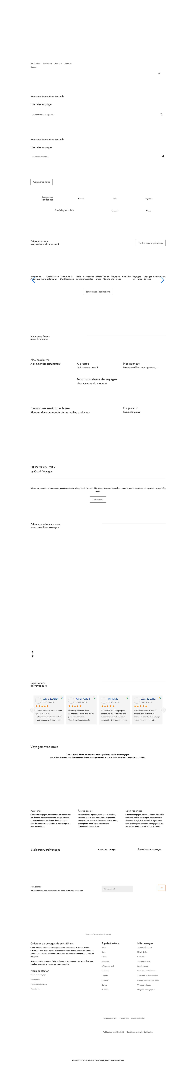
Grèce (104, 956)
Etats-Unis (105, 961)
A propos (58, 63)
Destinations (35, 63)
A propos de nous (88, 29)
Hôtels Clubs (99, 278)
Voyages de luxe (148, 278)
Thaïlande (105, 971)
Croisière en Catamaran (52, 278)
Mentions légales (137, 1018)
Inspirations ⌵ (113, 16)
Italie (104, 952)
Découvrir (98, 499)
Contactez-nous (41, 182)
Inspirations (47, 63)
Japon (104, 947)
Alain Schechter (148, 698)
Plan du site (124, 1018)
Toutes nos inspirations (150, 243)
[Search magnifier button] (162, 114)
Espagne (105, 980)
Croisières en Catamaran (147, 971)
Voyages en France (137, 278)
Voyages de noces (144, 947)
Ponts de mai (79, 278)
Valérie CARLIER (50, 698)
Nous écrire (35, 989)
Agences (67, 63)
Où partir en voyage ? (145, 989)
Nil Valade (113, 698)
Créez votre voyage (138, 15)
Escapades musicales (88, 278)
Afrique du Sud (108, 966)
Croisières (127, 276)
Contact (33, 67)
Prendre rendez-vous (38, 984)
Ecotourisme (159, 276)
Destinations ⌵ (99, 16)
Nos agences (103, 29)
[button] (98, 652)
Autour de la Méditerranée (67, 278)
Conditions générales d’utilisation (140, 1032)
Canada (105, 975)
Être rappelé (35, 979)
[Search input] (95, 114)
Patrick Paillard (83, 698)
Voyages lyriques (144, 985)
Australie (105, 989)
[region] (98, 598)
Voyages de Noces (116, 278)
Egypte (104, 985)
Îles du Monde (106, 278)
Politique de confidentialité (113, 1032)
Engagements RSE (110, 1018)
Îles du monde (142, 966)
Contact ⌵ (114, 29)
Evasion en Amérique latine (38, 278)
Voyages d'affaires (135, 27)
